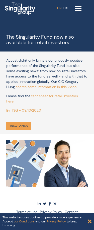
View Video (19, 126)
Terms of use (26, 212)
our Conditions (24, 221)
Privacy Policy (51, 212)
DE (67, 8)
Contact (71, 212)
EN (59, 8)
